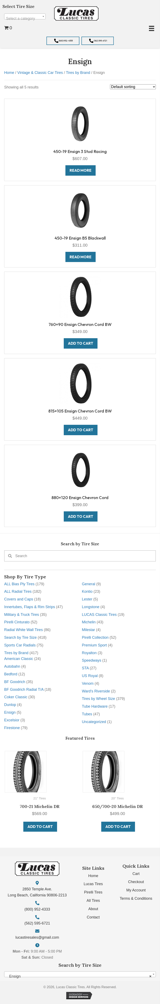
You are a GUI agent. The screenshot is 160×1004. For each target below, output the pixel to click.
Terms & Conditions (136, 898)
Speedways (91, 660)
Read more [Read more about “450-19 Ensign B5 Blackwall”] (80, 257)
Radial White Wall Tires (23, 630)
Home (9, 73)
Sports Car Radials (20, 645)
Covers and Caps (18, 599)
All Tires (93, 900)
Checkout (136, 882)
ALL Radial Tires (17, 591)
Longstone (90, 607)
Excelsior (11, 720)
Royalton (89, 653)
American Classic (18, 659)
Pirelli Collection (95, 637)
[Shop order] (133, 86)
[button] (62, 41)
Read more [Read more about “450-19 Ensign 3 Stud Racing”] (80, 170)
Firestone (12, 728)
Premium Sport (94, 645)
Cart (136, 874)
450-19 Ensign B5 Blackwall (80, 238)
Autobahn (12, 666)
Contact (93, 917)
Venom (88, 683)
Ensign (10, 712)
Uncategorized (94, 722)
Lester (87, 599)
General (88, 584)
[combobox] (25, 16)
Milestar (88, 630)
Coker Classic (15, 697)
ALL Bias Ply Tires (19, 584)
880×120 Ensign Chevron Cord (80, 497)
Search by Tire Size (20, 637)
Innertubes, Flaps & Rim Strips (29, 607)
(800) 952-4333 (37, 909)
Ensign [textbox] (78, 976)
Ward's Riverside (96, 691)
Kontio (87, 591)
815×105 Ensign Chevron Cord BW (80, 411)
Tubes (87, 714)
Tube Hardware (95, 706)
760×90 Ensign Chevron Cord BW (80, 324)
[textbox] (24, 18)
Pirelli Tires (93, 892)
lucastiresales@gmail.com (37, 937)
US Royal (90, 676)
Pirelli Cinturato (17, 622)
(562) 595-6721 (37, 923)
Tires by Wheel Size (98, 699)
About (93, 909)
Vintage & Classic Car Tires (40, 73)
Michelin (89, 622)
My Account (136, 890)
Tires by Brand (16, 653)
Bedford (10, 674)
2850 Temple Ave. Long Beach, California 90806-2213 (37, 892)
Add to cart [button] (41, 826)
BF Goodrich (14, 682)
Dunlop (10, 705)
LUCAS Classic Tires (99, 615)
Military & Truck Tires (21, 615)
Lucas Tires (93, 884)
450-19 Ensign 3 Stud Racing (80, 151)
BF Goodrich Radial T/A (24, 689)
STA (85, 668)
